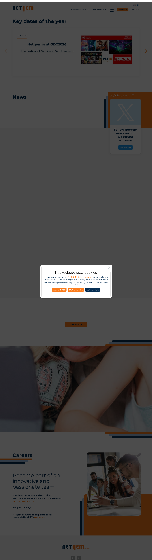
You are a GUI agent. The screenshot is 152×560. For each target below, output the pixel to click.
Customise (92, 288)
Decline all (76, 288)
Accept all (59, 288)
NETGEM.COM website (79, 275)
